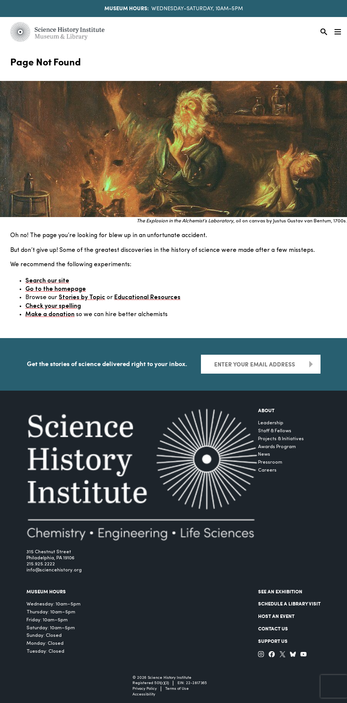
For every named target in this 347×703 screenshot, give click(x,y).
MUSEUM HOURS (46, 591)
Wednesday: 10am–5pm (53, 604)
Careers (267, 470)
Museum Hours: (126, 8)
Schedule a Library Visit (289, 603)
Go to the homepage (55, 289)
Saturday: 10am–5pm (50, 627)
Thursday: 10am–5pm (50, 612)
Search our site (47, 281)
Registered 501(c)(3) (150, 683)
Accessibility (143, 694)
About (266, 410)
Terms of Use (177, 689)
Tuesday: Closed (45, 651)
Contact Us (273, 628)
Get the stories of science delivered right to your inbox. (107, 363)
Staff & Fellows (274, 430)
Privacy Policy (144, 689)
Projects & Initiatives (281, 438)
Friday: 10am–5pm (47, 620)
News (264, 454)
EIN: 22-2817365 (192, 683)
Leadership (270, 423)
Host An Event (276, 616)
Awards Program (277, 446)
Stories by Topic (82, 298)
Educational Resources (147, 298)
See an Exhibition (280, 591)
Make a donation (50, 315)
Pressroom (270, 462)
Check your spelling (53, 306)
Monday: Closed (45, 643)
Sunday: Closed (44, 635)
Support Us (273, 641)
